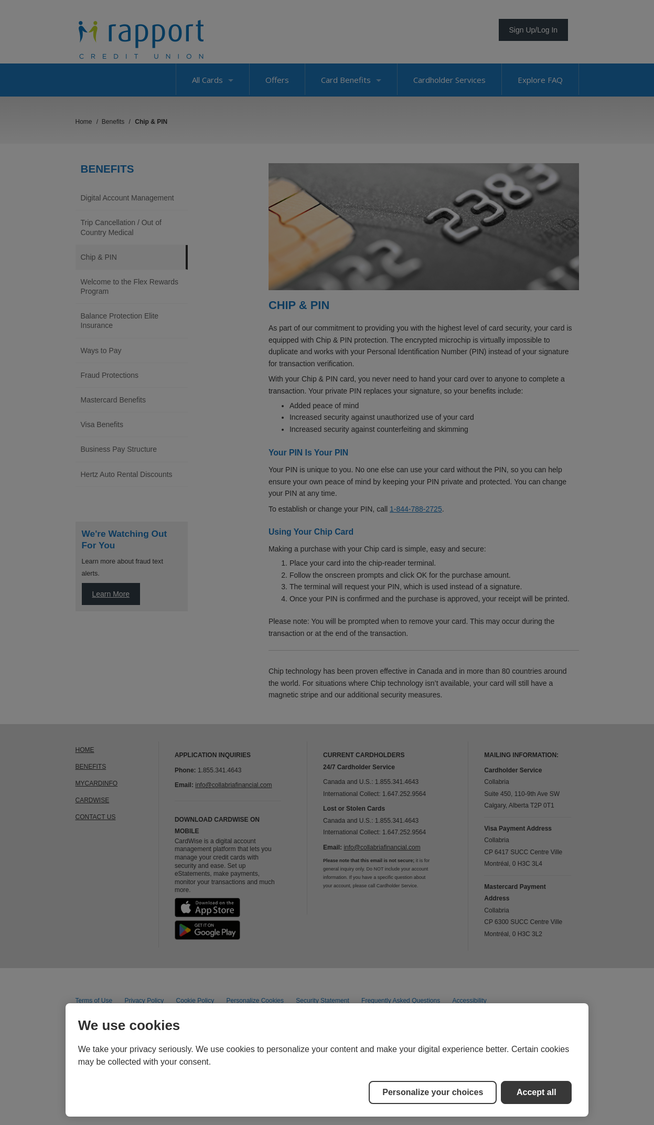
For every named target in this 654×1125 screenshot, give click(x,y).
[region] (327, 1060)
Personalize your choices (432, 1092)
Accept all (536, 1092)
